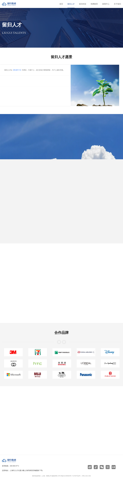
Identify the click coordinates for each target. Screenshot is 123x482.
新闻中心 (105, 4)
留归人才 (71, 4)
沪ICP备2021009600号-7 (65, 476)
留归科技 (82, 4)
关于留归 (117, 4)
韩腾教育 (94, 4)
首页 (61, 4)
